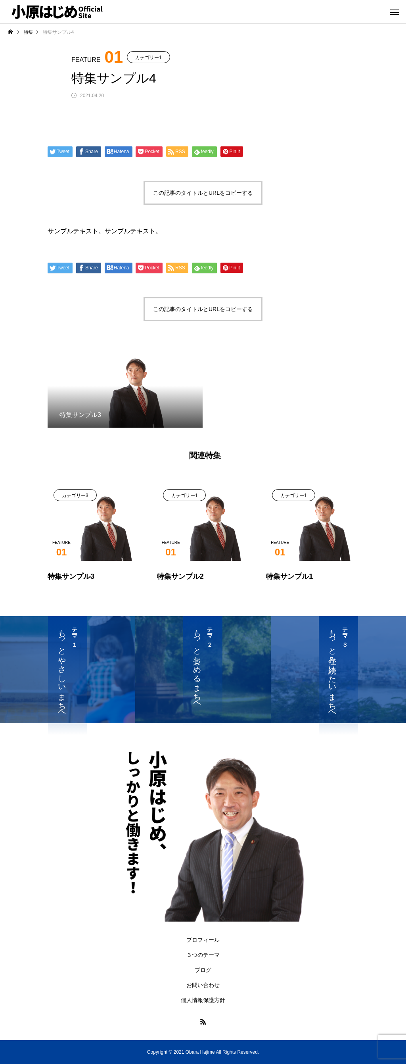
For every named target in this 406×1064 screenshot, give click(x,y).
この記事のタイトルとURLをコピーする (203, 193)
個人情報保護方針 (203, 1000)
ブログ (203, 970)
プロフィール (203, 940)
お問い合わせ (203, 985)
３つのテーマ (203, 955)
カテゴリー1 (148, 57)
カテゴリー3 (75, 495)
